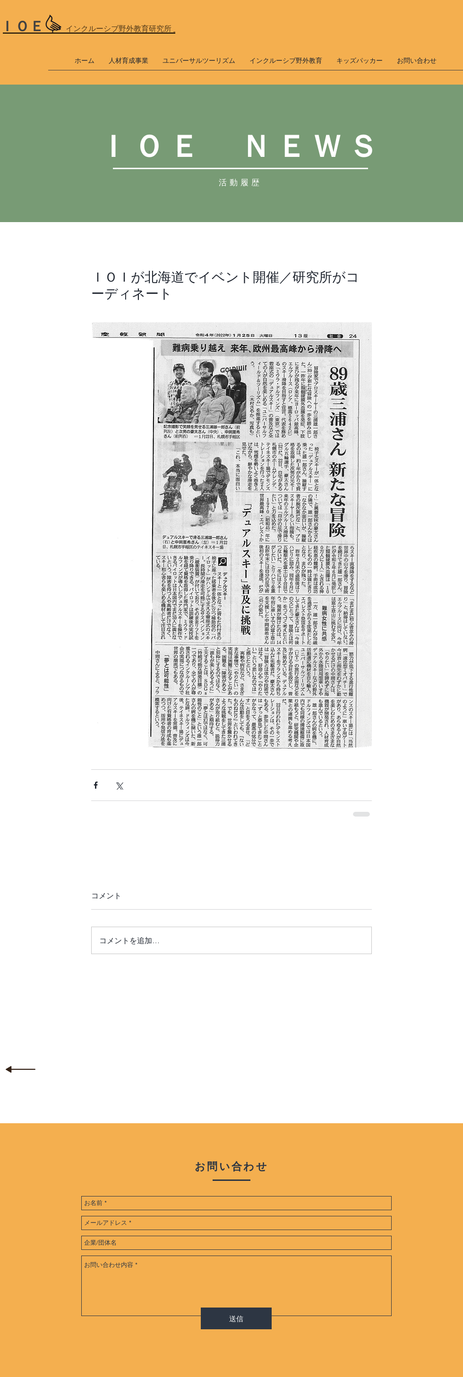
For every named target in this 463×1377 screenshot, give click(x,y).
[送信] (236, 1318)
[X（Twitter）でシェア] (118, 785)
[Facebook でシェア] (95, 785)
